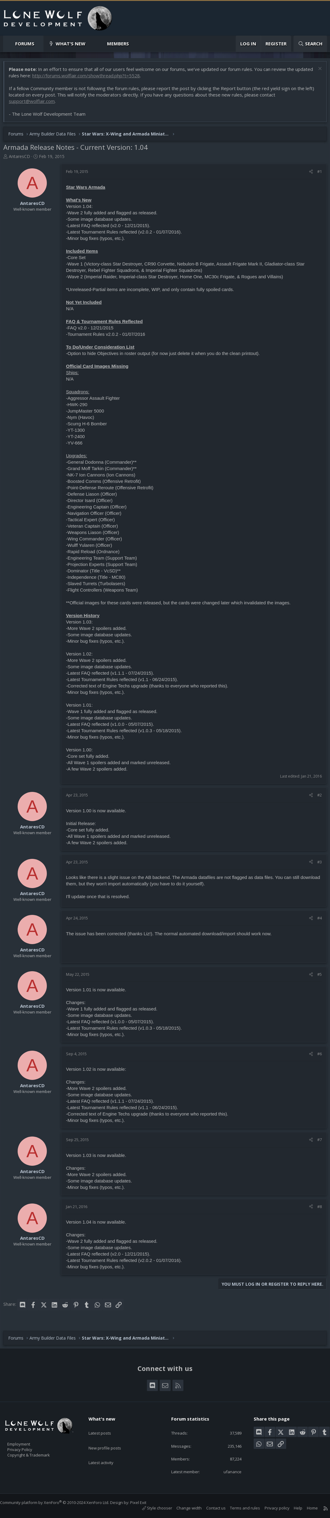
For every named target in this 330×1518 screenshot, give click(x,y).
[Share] (308, 174)
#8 (316, 1209)
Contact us (210, 1508)
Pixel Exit (144, 1502)
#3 (316, 865)
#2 (316, 798)
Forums (24, 43)
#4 (316, 921)
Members (118, 43)
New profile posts (111, 1438)
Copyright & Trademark (38, 1453)
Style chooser (151, 1508)
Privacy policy (271, 1508)
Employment (26, 1440)
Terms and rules (239, 1508)
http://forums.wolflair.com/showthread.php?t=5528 (108, 79)
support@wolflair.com (35, 104)
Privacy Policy (27, 1447)
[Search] (310, 44)
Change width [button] (183, 1508)
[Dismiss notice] (316, 72)
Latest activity (106, 1450)
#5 (316, 977)
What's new (70, 43)
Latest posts (105, 1426)
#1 (316, 174)
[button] (39, 44)
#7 (316, 1142)
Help (292, 1508)
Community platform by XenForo (60, 1502)
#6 (316, 1056)
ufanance (229, 1471)
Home (306, 1508)
